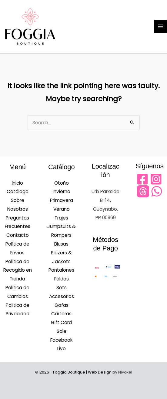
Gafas (61, 305)
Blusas (61, 244)
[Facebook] (142, 179)
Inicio (17, 183)
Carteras (61, 313)
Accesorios (61, 296)
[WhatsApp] (157, 191)
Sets (61, 287)
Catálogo (17, 191)
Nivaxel (125, 372)
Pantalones (61, 270)
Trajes (61, 218)
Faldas (61, 279)
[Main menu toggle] (160, 26)
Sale (61, 331)
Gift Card (61, 322)
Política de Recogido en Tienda (17, 270)
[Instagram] (156, 179)
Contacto (17, 235)
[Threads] (143, 191)
